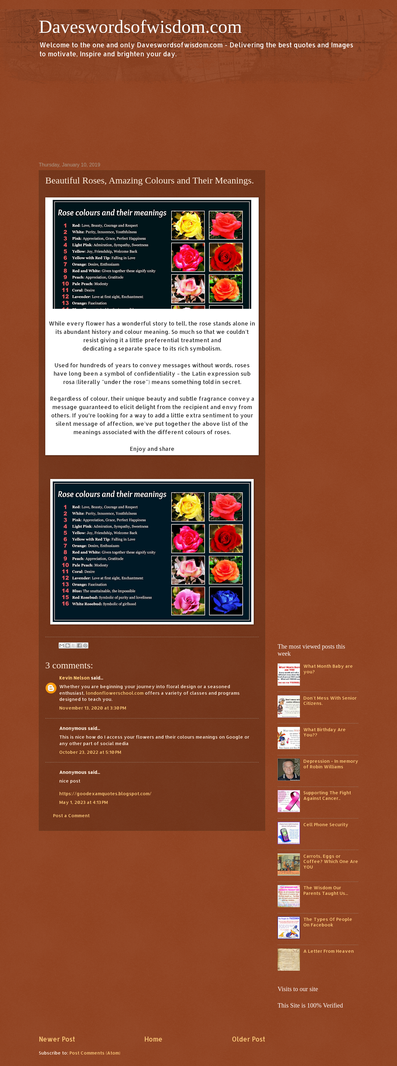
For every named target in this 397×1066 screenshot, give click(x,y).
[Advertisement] (198, 109)
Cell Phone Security (325, 824)
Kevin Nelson (74, 678)
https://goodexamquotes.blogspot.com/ (105, 793)
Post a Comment (71, 815)
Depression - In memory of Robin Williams (330, 764)
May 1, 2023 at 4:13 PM (83, 802)
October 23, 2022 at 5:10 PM (90, 752)
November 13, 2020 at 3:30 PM (92, 708)
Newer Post (57, 1039)
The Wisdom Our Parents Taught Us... (325, 890)
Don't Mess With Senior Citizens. (330, 700)
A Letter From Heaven (328, 951)
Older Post (248, 1039)
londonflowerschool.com (115, 693)
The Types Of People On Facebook (327, 922)
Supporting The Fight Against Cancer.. (327, 795)
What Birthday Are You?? (324, 732)
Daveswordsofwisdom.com (140, 26)
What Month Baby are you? (328, 669)
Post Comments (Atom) (94, 1053)
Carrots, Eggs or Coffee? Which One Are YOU (330, 861)
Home (153, 1039)
